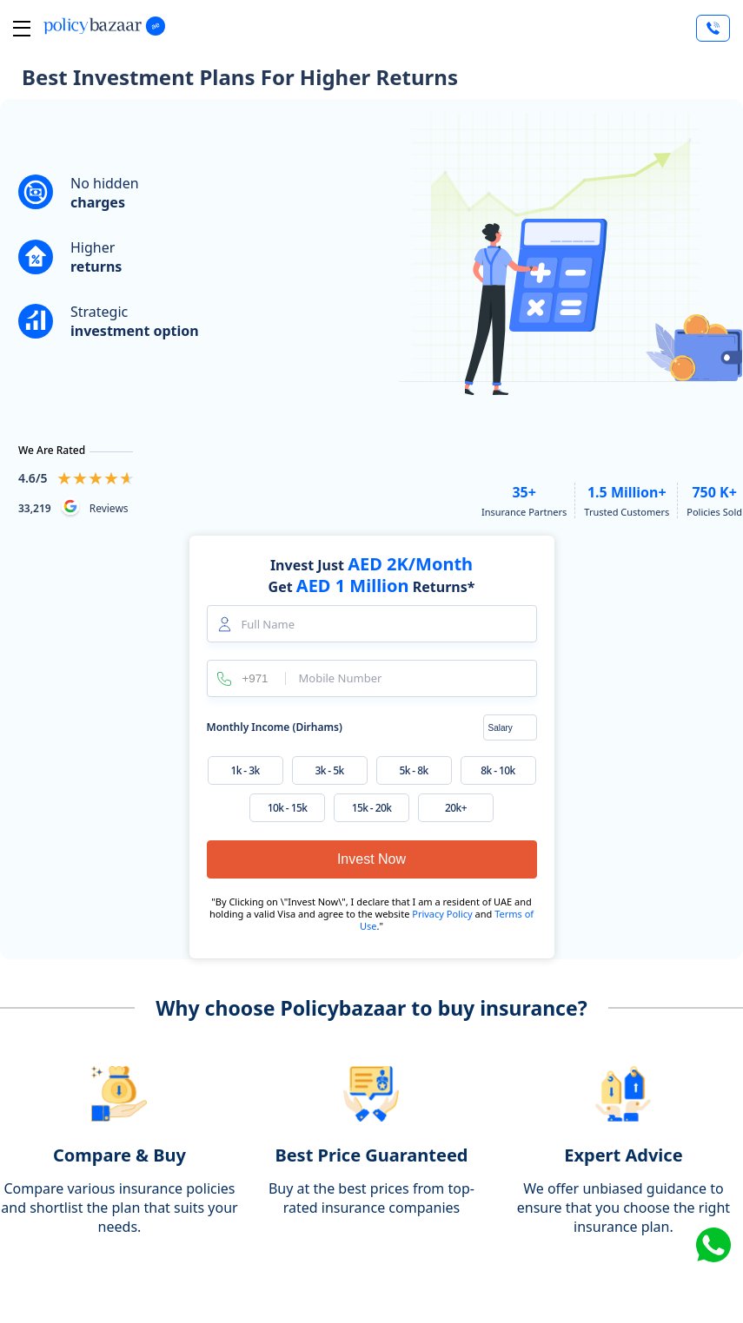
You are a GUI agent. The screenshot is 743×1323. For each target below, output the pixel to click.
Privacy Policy (443, 913)
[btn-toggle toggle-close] (21, 28)
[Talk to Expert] (713, 28)
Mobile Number (340, 678)
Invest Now (371, 859)
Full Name (268, 624)
